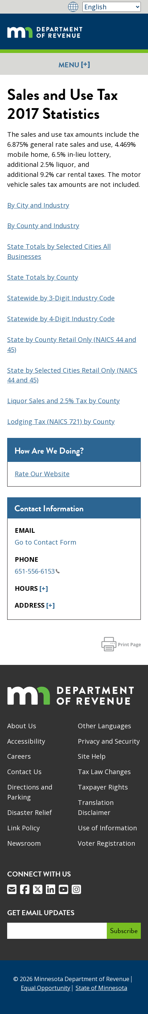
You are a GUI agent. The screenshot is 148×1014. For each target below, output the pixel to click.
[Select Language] (111, 7)
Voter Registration (106, 843)
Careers (19, 756)
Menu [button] (74, 64)
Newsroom (24, 843)
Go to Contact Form (45, 542)
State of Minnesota (101, 988)
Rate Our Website (42, 473)
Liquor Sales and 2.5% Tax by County (63, 400)
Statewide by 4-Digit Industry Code (61, 318)
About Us (21, 725)
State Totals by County (42, 277)
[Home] (44, 31)
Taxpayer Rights (103, 787)
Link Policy (23, 828)
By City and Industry (38, 205)
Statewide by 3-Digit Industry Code (61, 298)
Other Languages (104, 725)
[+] (43, 588)
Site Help (92, 756)
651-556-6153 (37, 571)
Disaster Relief (29, 812)
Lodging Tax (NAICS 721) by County (61, 421)
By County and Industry (43, 225)
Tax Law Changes (104, 771)
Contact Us (24, 771)
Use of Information (107, 828)
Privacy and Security (109, 741)
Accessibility (26, 741)
